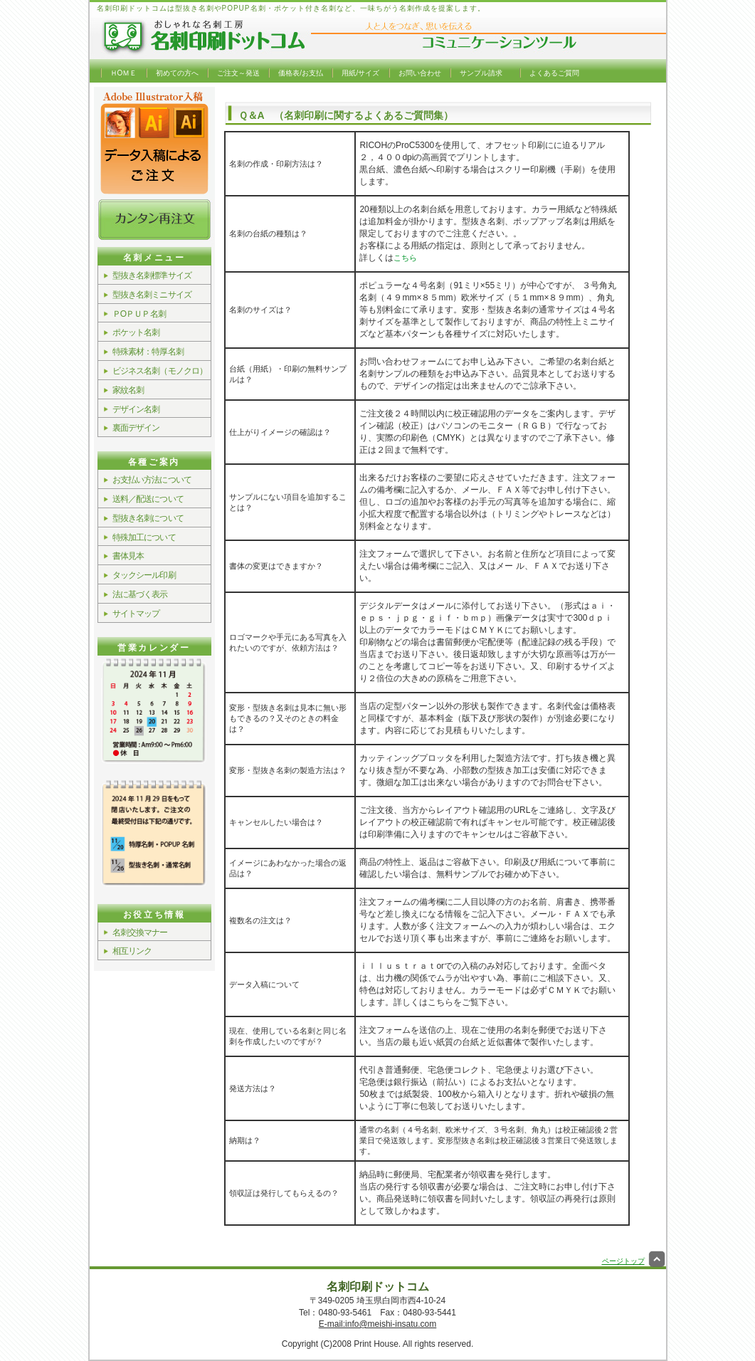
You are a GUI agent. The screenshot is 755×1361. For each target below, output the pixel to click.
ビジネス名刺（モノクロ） (160, 371)
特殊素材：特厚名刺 (148, 352)
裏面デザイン (136, 428)
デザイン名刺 (136, 409)
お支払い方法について (152, 480)
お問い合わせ (419, 73)
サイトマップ (136, 614)
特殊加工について (144, 537)
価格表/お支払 (300, 73)
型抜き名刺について (148, 518)
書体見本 (128, 556)
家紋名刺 (128, 390)
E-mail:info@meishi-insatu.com (378, 1324)
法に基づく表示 (140, 594)
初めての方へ (177, 73)
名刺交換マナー (140, 932)
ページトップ (634, 1261)
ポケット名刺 (136, 332)
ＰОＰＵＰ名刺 (139, 314)
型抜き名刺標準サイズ (152, 275)
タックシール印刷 (144, 575)
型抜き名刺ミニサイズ (152, 295)
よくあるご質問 (554, 73)
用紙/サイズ (360, 73)
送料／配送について (148, 499)
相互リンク (132, 951)
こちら (405, 257)
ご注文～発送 (238, 73)
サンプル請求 (481, 73)
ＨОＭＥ (123, 73)
